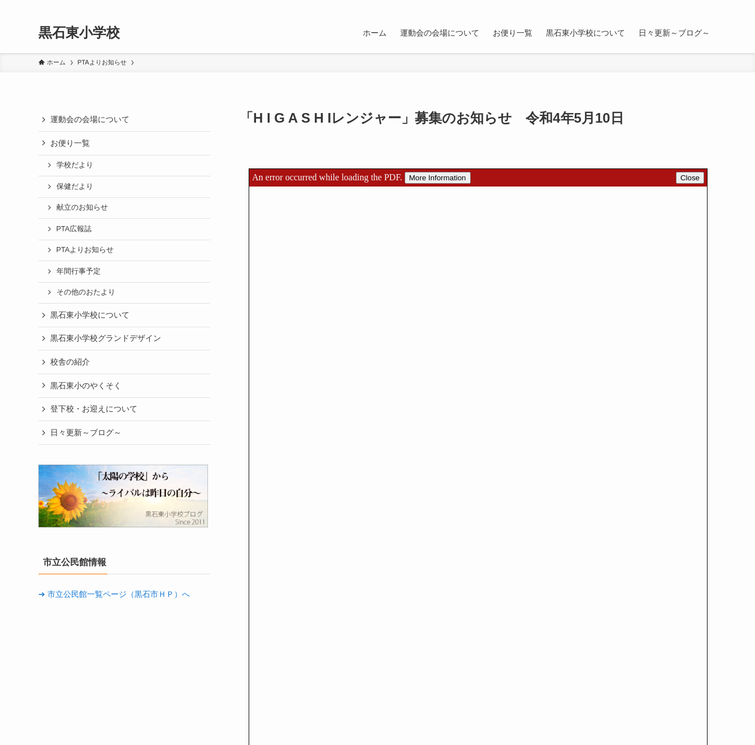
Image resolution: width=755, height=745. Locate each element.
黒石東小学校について (89, 314)
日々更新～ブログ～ (86, 432)
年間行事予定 (79, 271)
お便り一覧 (70, 143)
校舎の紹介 (70, 361)
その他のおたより (86, 292)
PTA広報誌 (74, 229)
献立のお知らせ (82, 207)
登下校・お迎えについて (93, 408)
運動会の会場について (89, 119)
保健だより (75, 186)
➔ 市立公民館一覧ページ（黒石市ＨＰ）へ (114, 594)
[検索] (709, 6)
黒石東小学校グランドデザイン (105, 338)
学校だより (75, 165)
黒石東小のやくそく (86, 385)
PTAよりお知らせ (85, 250)
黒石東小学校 (79, 33)
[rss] (694, 6)
